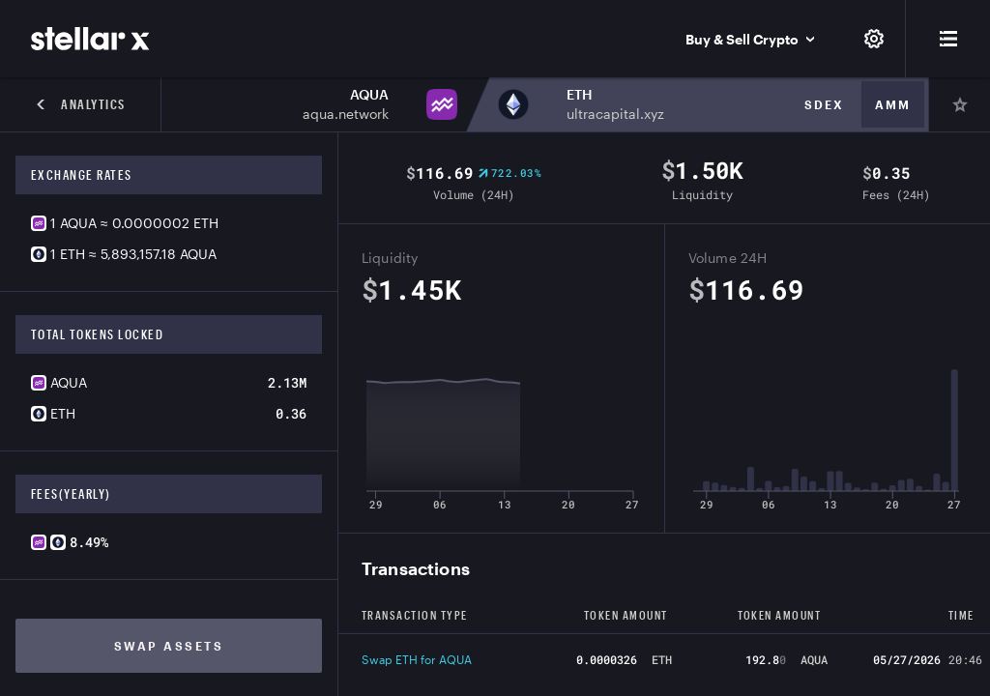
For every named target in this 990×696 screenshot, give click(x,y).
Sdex (824, 104)
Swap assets (169, 645)
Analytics (80, 104)
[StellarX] (90, 38)
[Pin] (959, 104)
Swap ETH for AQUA (417, 659)
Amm (893, 104)
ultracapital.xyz (615, 113)
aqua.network (346, 113)
